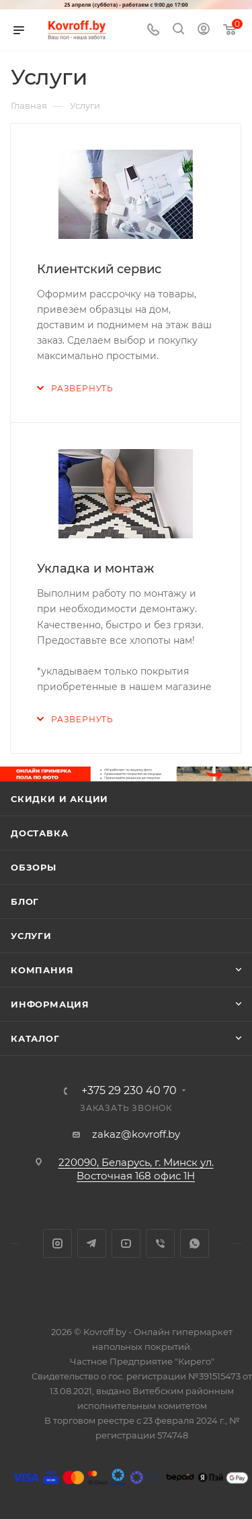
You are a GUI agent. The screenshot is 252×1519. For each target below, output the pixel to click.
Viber (160, 1243)
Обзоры (33, 867)
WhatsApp (194, 1243)
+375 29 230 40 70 (129, 1090)
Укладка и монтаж (95, 568)
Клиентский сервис (99, 269)
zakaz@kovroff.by (136, 1134)
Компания (42, 970)
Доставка (39, 833)
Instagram (57, 1243)
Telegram (91, 1243)
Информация (50, 1004)
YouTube (126, 1243)
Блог (25, 901)
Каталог (35, 1038)
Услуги (31, 935)
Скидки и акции (59, 798)
